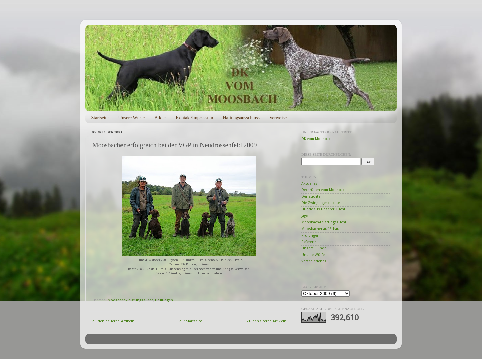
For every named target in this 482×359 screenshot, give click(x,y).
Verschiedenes (313, 261)
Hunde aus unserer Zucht (323, 209)
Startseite (100, 117)
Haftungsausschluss (241, 117)
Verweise (278, 117)
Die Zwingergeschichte (320, 203)
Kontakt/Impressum (194, 117)
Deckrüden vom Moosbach (324, 190)
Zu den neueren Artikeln (113, 321)
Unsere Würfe (131, 117)
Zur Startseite (190, 321)
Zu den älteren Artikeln (266, 321)
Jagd (304, 216)
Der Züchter (311, 196)
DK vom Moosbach (317, 139)
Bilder (160, 117)
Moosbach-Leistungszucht (130, 300)
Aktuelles (309, 183)
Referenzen (311, 242)
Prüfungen (164, 300)
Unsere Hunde (313, 248)
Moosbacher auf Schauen (322, 229)
